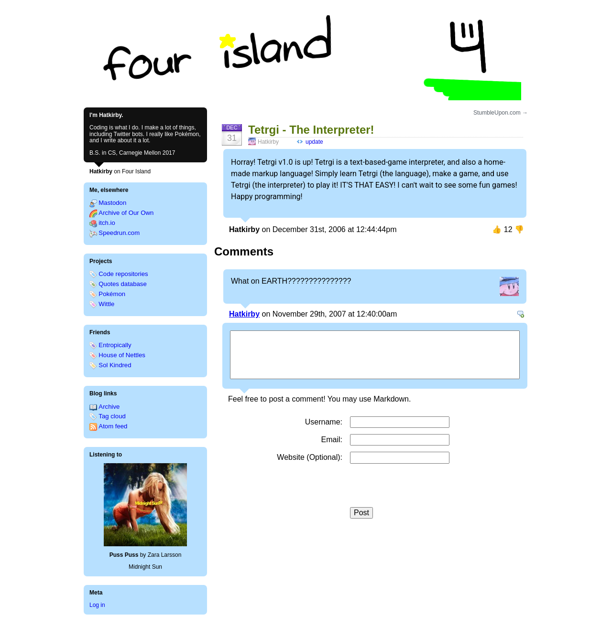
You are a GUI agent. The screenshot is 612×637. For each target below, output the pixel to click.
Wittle (106, 304)
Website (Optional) (308, 457)
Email (330, 439)
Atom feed (112, 426)
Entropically (114, 345)
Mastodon (112, 202)
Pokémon (111, 293)
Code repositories (123, 273)
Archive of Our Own (125, 212)
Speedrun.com (119, 232)
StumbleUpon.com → (500, 112)
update (314, 141)
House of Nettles (121, 355)
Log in (97, 605)
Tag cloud (111, 416)
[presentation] (422, 488)
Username (322, 422)
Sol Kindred (114, 365)
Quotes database (122, 283)
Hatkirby (244, 314)
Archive (109, 406)
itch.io (106, 222)
